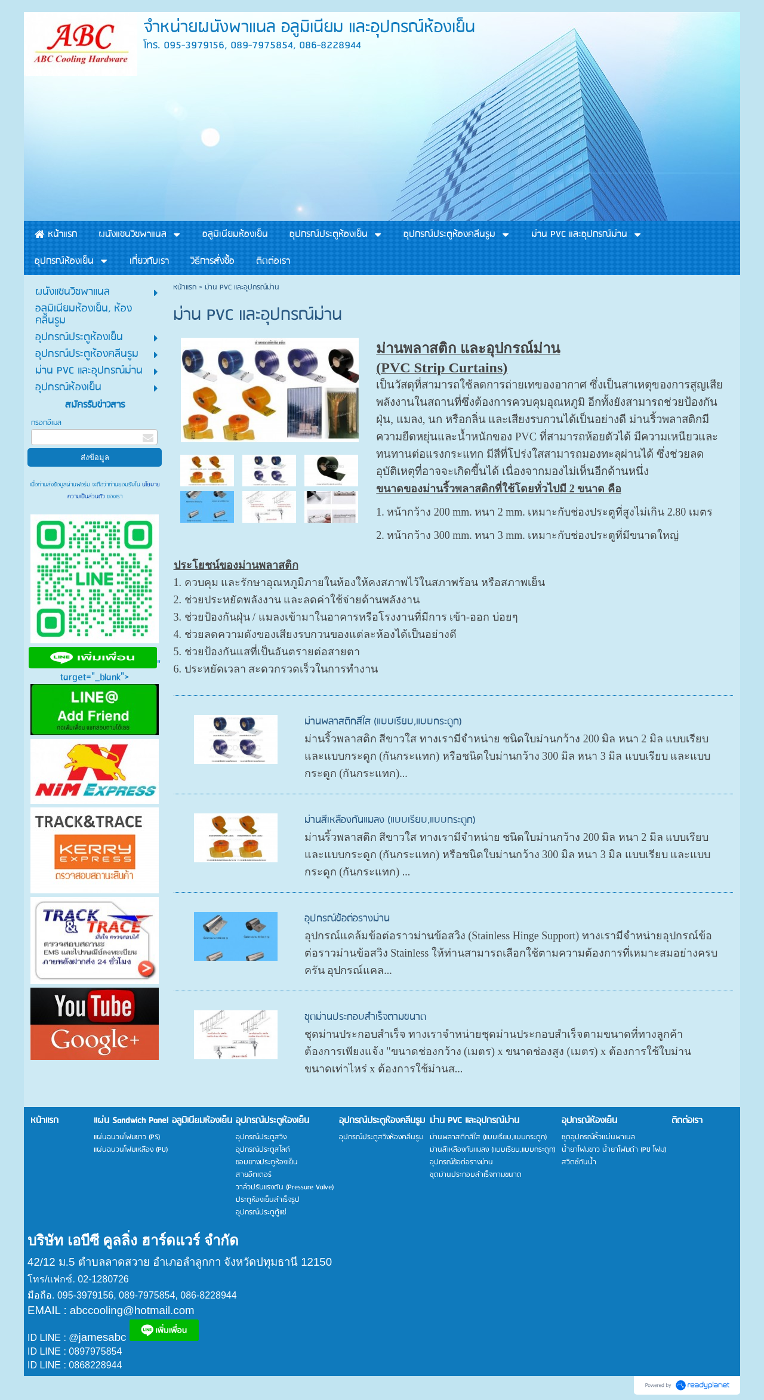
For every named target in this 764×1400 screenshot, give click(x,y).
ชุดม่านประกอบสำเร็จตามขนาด (365, 1017)
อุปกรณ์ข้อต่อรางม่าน (347, 919)
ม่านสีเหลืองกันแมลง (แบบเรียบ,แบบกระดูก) (390, 820)
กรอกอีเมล (46, 423)
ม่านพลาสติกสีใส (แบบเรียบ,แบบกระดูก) (383, 722)
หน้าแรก (184, 287)
